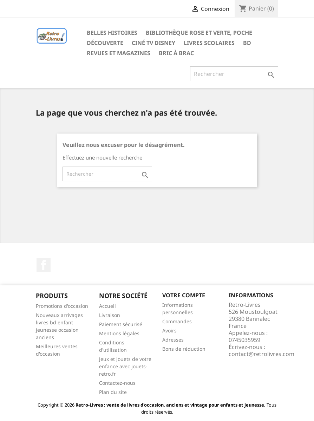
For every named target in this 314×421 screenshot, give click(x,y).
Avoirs (169, 330)
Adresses (173, 339)
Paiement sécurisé (120, 324)
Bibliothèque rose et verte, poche (199, 33)
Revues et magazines (118, 53)
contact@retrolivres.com (261, 354)
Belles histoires (112, 33)
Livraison (109, 315)
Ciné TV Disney (153, 43)
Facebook (44, 265)
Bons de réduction (183, 348)
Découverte (105, 43)
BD (247, 43)
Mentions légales (119, 333)
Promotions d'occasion (62, 306)
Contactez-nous (117, 383)
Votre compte (183, 295)
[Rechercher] (234, 73)
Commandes (177, 321)
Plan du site (113, 392)
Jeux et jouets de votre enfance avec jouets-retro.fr (125, 366)
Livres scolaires (209, 43)
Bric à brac (176, 53)
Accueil (107, 306)
